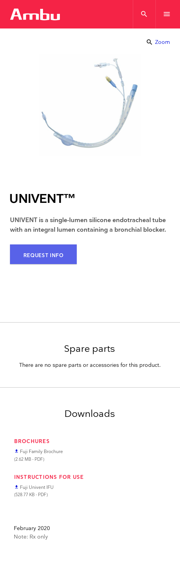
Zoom (158, 42)
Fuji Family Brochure (41, 452)
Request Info (43, 256)
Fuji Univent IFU (37, 487)
